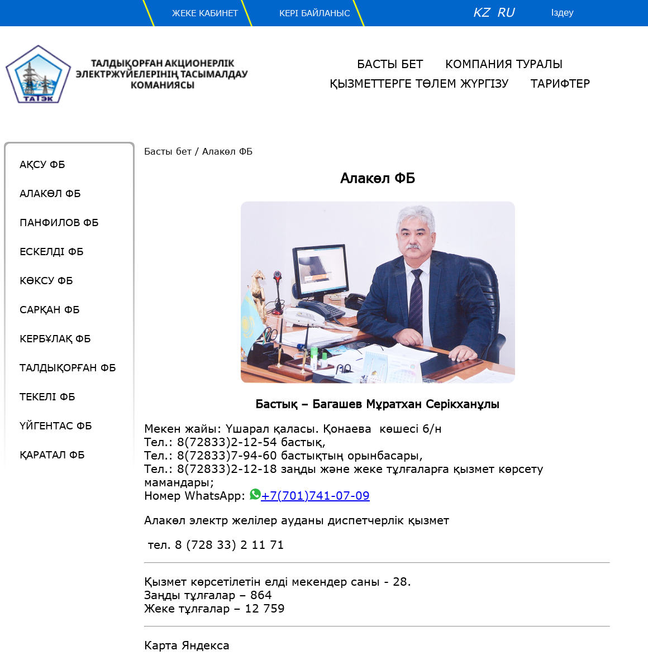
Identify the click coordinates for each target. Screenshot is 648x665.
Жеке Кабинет (205, 13)
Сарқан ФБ (49, 309)
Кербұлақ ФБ (55, 338)
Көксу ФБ (46, 280)
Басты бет (390, 63)
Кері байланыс (314, 13)
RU (505, 12)
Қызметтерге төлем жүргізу (419, 83)
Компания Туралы (504, 63)
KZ (481, 12)
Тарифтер (560, 83)
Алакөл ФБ (50, 193)
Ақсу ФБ (42, 164)
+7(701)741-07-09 (310, 495)
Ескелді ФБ (51, 251)
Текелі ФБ (47, 396)
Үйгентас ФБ (56, 425)
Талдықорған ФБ (68, 367)
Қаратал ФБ (52, 454)
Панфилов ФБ (59, 222)
